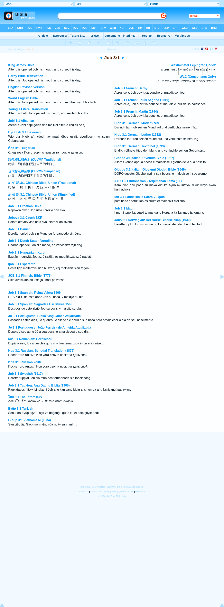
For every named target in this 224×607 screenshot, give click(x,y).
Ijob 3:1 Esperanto (21, 264)
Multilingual (19, 49)
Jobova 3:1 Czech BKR (25, 217)
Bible (9, 49)
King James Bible (21, 65)
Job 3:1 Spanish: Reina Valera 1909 (34, 292)
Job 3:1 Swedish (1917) (25, 373)
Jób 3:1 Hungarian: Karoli (27, 252)
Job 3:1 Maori (124, 208)
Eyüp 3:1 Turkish (20, 408)
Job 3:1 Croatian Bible (24, 206)
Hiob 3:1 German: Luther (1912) (137, 134)
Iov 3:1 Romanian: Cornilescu (30, 339)
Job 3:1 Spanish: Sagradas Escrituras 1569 (40, 304)
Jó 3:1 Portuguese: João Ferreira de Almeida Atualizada (49, 327)
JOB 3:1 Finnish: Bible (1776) (29, 275)
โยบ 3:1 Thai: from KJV (25, 397)
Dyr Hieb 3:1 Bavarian (24, 132)
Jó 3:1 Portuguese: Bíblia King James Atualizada (44, 316)
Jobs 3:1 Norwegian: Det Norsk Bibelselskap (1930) (152, 220)
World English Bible (23, 98)
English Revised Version (26, 87)
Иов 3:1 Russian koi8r (24, 362)
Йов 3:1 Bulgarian (21, 148)
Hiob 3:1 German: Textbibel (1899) (139, 146)
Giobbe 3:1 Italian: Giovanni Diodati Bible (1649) (150, 169)
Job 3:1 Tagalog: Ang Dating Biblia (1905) (39, 385)
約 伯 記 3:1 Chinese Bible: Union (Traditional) (42, 182)
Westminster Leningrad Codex (193, 65)
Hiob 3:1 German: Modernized (136, 123)
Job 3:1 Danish (19, 229)
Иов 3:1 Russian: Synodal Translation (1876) (41, 350)
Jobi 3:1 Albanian (21, 120)
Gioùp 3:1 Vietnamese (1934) (29, 420)
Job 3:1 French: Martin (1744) (136, 111)
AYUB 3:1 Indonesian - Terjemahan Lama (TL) (148, 181)
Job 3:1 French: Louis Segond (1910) (141, 100)
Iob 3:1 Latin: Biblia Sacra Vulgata (139, 197)
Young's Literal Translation (28, 109)
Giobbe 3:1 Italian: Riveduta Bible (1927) (144, 158)
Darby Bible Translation (25, 76)
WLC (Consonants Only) (198, 76)
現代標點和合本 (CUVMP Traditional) (34, 159)
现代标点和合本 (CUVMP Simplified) (34, 171)
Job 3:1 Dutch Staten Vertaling (30, 240)
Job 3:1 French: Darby (130, 88)
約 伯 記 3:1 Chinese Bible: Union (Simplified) (41, 194)
